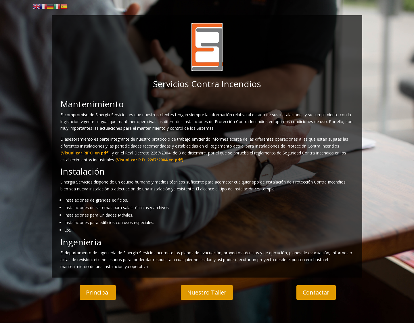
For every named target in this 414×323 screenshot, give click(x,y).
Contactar (316, 292)
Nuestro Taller (207, 292)
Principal (98, 292)
